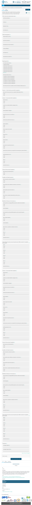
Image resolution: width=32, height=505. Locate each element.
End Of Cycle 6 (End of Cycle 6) (8, 68)
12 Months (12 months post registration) (9, 80)
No (4, 117)
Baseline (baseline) (6, 64)
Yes (4, 93)
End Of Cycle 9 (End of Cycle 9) (8, 71)
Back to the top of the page (26, 453)
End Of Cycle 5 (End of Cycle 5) (8, 67)
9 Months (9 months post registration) (9, 79)
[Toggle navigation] (3, 5)
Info (2, 461)
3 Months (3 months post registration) (9, 76)
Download (9, 461)
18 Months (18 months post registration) (9, 83)
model (3, 9)
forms (28, 12)
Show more (4, 72)
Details (6, 9)
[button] (27, 9)
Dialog (5, 461)
